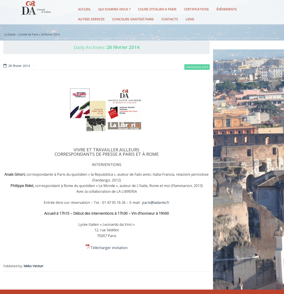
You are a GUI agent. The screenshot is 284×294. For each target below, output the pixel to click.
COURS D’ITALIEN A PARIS (157, 9)
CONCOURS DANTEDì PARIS (133, 19)
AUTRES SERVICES (91, 19)
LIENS (189, 19)
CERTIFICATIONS (196, 9)
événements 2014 (197, 67)
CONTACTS (169, 19)
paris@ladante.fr (156, 202)
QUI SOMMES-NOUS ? (114, 9)
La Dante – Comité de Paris (21, 34)
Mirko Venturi (33, 266)
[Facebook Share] (207, 257)
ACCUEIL (84, 9)
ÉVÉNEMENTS (226, 9)
